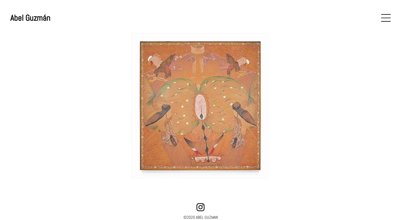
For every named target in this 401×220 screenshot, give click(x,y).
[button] (386, 18)
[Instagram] (200, 207)
